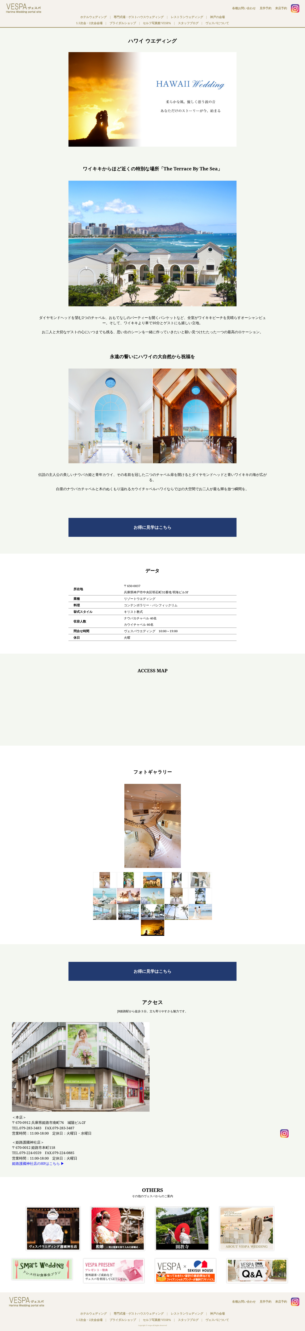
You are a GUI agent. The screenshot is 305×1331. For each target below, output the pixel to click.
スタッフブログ (188, 23)
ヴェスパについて (217, 23)
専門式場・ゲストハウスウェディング (139, 17)
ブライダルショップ (122, 23)
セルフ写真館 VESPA (157, 23)
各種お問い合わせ (244, 8)
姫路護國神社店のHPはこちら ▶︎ (38, 1163)
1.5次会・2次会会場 (89, 23)
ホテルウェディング (93, 17)
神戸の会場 (217, 17)
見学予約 (265, 8)
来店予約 (281, 8)
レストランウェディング (187, 17)
